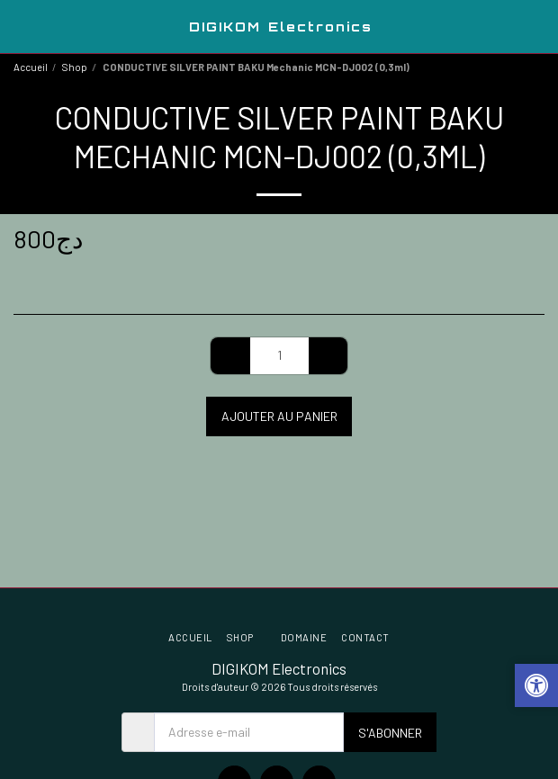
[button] (19, 26)
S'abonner (390, 732)
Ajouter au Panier (279, 416)
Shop (74, 67)
